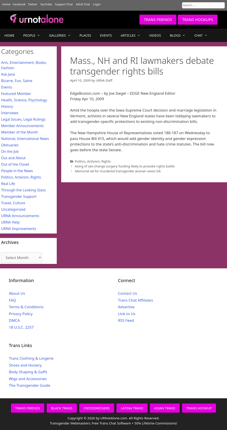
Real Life (8, 183)
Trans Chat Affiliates (135, 300)
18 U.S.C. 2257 (21, 327)
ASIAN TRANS (164, 408)
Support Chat (64, 4)
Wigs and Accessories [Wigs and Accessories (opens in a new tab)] (28, 378)
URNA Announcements (20, 215)
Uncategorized (13, 209)
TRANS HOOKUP (199, 408)
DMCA (14, 320)
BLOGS (180, 35)
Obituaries (10, 145)
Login (97, 4)
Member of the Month (19, 132)
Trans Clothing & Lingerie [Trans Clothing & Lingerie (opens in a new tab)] (31, 358)
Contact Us (127, 293)
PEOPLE (34, 35)
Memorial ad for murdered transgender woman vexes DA (118, 171)
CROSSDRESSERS (97, 408)
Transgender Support (19, 196)
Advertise (126, 306)
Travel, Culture (13, 202)
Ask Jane (8, 74)
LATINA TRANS (132, 408)
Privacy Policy (21, 313)
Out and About (13, 157)
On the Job (10, 151)
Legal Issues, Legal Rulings (23, 119)
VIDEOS (155, 35)
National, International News (25, 138)
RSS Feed (126, 320)
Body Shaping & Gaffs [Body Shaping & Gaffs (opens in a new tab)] (28, 371)
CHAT (203, 35)
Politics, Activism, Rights (93, 161)
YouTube (46, 4)
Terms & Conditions (26, 306)
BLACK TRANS (61, 408)
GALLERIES (62, 35)
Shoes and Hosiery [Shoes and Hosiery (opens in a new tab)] (25, 365)
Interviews (9, 112)
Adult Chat (83, 4)
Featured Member (16, 93)
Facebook (19, 4)
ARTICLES (133, 35)
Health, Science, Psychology (24, 100)
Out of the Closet (15, 164)
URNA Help (10, 222)
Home (6, 4)
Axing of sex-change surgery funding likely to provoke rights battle (125, 166)
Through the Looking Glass (23, 190)
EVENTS (106, 35)
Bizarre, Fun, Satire (16, 80)
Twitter (32, 4)
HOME (9, 35)
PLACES (85, 35)
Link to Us (126, 313)
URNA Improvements (18, 228)
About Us (17, 293)
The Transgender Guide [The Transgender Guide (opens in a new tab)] (29, 385)
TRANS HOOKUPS (197, 19)
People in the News (17, 170)
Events (6, 87)
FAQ (12, 300)
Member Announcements (22, 125)
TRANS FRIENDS (158, 19)
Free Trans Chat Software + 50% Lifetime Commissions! (134, 423)
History (7, 106)
